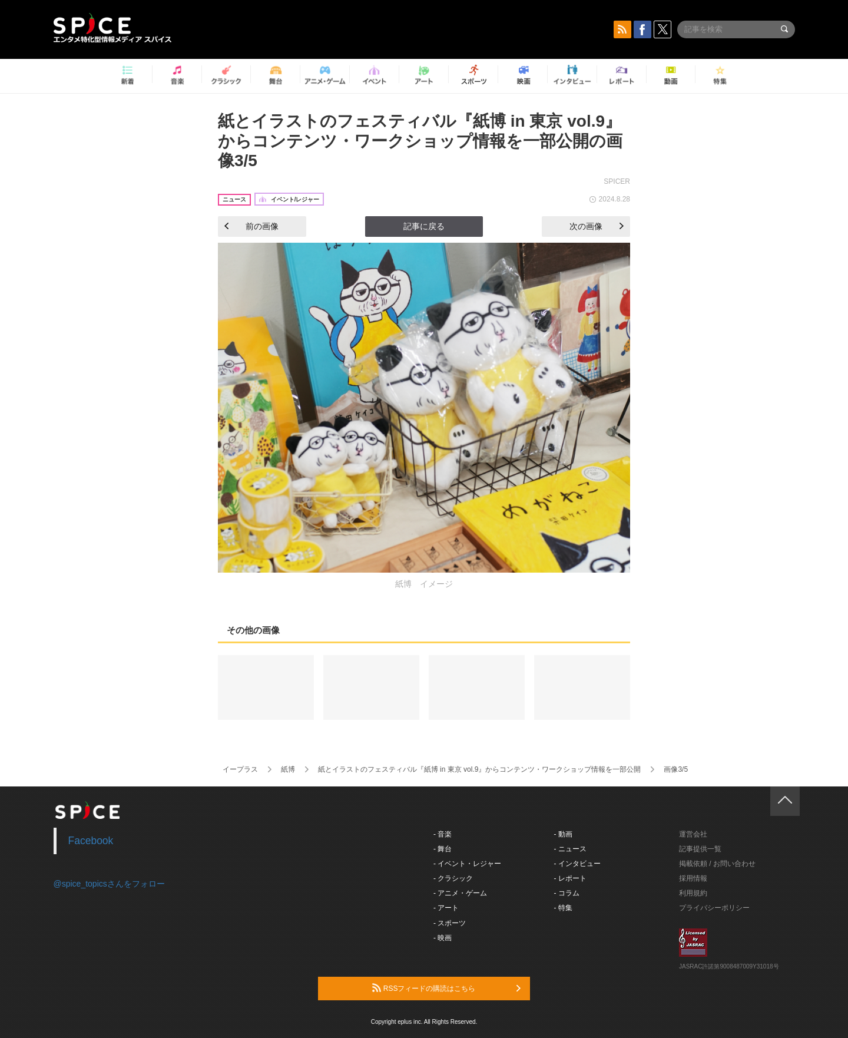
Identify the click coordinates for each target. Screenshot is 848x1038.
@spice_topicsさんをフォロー (109, 883)
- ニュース (570, 849)
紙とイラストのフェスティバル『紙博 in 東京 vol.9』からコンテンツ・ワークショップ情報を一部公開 (479, 769)
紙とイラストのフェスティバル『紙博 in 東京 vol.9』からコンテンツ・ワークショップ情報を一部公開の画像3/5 (420, 141)
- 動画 (563, 834)
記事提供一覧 (700, 849)
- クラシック (453, 878)
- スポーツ (449, 923)
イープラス (240, 769)
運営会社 (693, 834)
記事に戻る (424, 226)
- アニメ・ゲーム (460, 893)
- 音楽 (442, 834)
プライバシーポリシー (714, 908)
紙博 (288, 769)
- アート (446, 908)
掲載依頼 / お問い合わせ (717, 864)
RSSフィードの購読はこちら (446, 988)
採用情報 (693, 878)
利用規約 (693, 893)
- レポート (570, 878)
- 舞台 (442, 849)
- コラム (566, 893)
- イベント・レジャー (467, 864)
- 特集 (563, 908)
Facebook (91, 841)
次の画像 (596, 226)
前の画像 (251, 226)
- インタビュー (577, 864)
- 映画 (442, 938)
